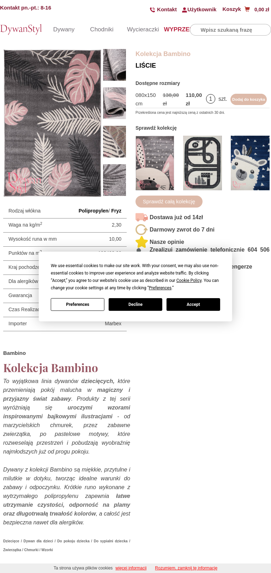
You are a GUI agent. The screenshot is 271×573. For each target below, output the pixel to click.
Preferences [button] (160, 287)
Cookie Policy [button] (188, 280)
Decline (135, 304)
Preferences (77, 304)
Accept (193, 304)
